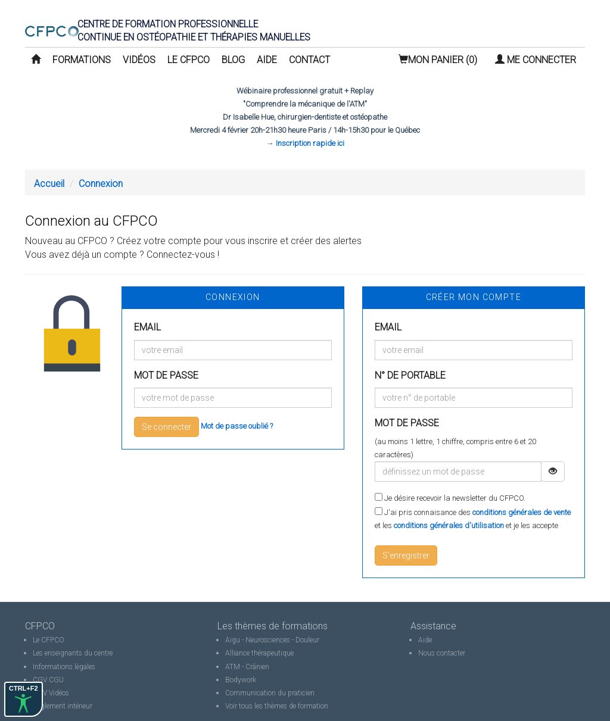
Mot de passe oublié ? (237, 426)
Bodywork (240, 680)
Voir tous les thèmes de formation (276, 706)
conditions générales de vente (521, 512)
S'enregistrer (406, 555)
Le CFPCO (188, 59)
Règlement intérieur (62, 706)
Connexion (101, 183)
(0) (438, 59)
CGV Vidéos (51, 693)
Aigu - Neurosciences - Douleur (272, 640)
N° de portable (410, 375)
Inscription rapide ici (310, 143)
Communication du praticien (270, 693)
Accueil (49, 183)
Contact (309, 59)
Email (147, 327)
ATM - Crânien (247, 667)
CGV (40, 680)
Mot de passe (166, 375)
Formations (81, 59)
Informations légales (64, 667)
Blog (233, 59)
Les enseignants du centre (73, 653)
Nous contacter (441, 653)
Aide (267, 59)
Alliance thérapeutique (259, 653)
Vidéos (139, 59)
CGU (56, 680)
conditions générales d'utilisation (449, 525)
